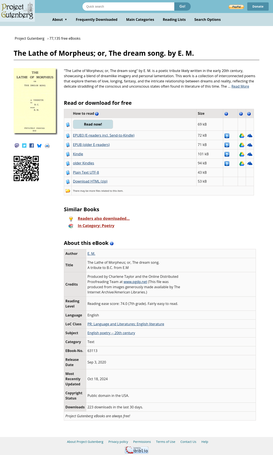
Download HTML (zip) (90, 181)
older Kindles (83, 163)
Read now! (93, 124)
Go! (182, 6)
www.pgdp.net (135, 281)
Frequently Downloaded (96, 19)
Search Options (207, 19)
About (59, 19)
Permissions (142, 442)
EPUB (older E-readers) (91, 144)
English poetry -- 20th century (111, 333)
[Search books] (128, 6)
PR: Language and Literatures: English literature (125, 324)
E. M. (91, 253)
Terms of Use (165, 442)
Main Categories (140, 19)
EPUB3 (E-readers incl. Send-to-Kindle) (103, 135)
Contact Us (188, 442)
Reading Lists (174, 19)
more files (94, 190)
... (238, 86)
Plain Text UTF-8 (86, 172)
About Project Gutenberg (85, 442)
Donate (257, 6)
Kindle (78, 154)
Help (204, 442)
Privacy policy (118, 442)
